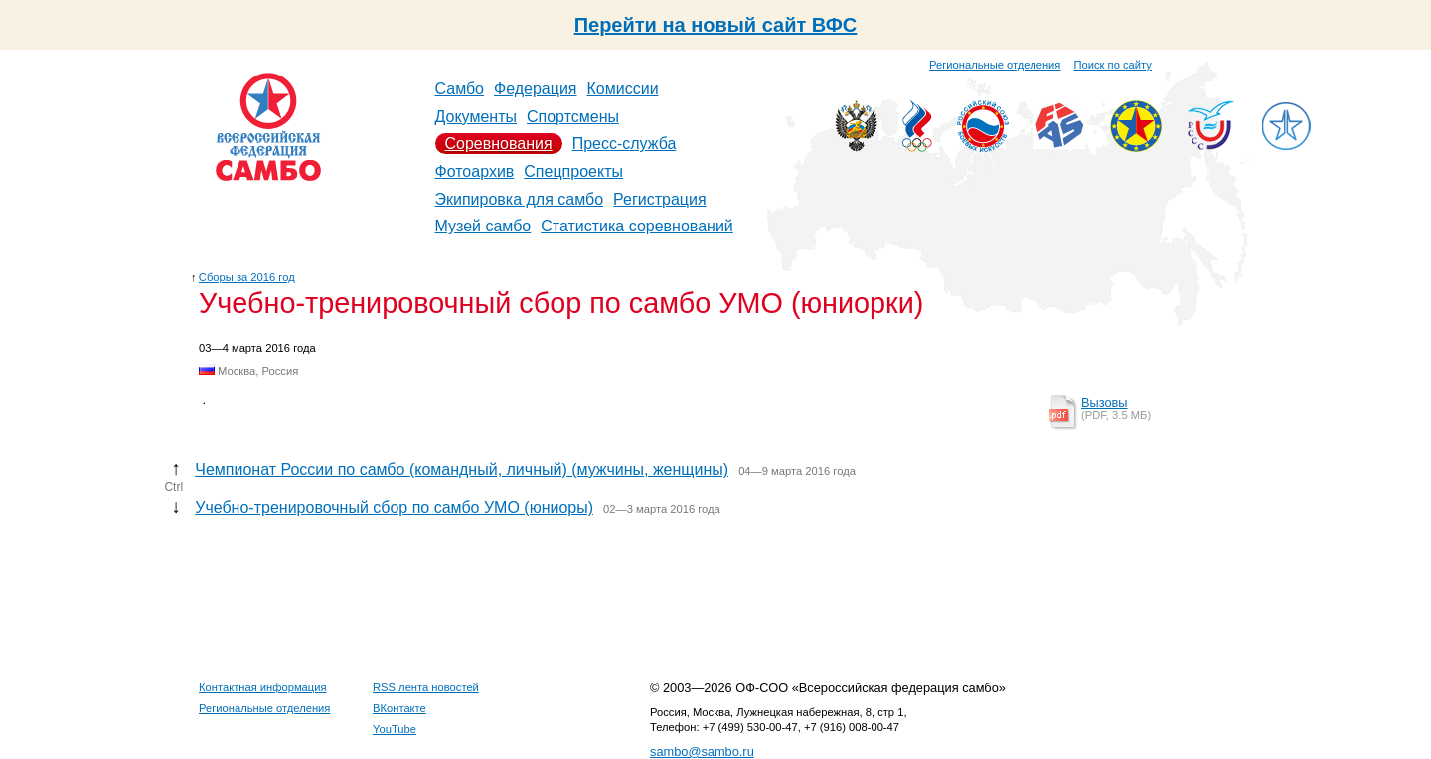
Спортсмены (573, 116)
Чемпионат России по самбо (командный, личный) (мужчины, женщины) (461, 469)
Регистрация (660, 199)
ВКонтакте (399, 708)
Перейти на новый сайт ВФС (716, 25)
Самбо (460, 88)
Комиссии (623, 88)
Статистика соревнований (637, 226)
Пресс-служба (624, 143)
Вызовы (1104, 402)
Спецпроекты (573, 171)
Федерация (535, 88)
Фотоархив (475, 171)
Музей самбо (483, 226)
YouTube (394, 729)
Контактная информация (263, 687)
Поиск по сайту (1113, 65)
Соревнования (499, 143)
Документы (476, 116)
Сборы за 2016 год (247, 277)
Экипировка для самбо (519, 199)
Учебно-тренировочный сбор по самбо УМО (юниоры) (394, 507)
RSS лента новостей (426, 687)
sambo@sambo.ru (702, 751)
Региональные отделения (994, 65)
